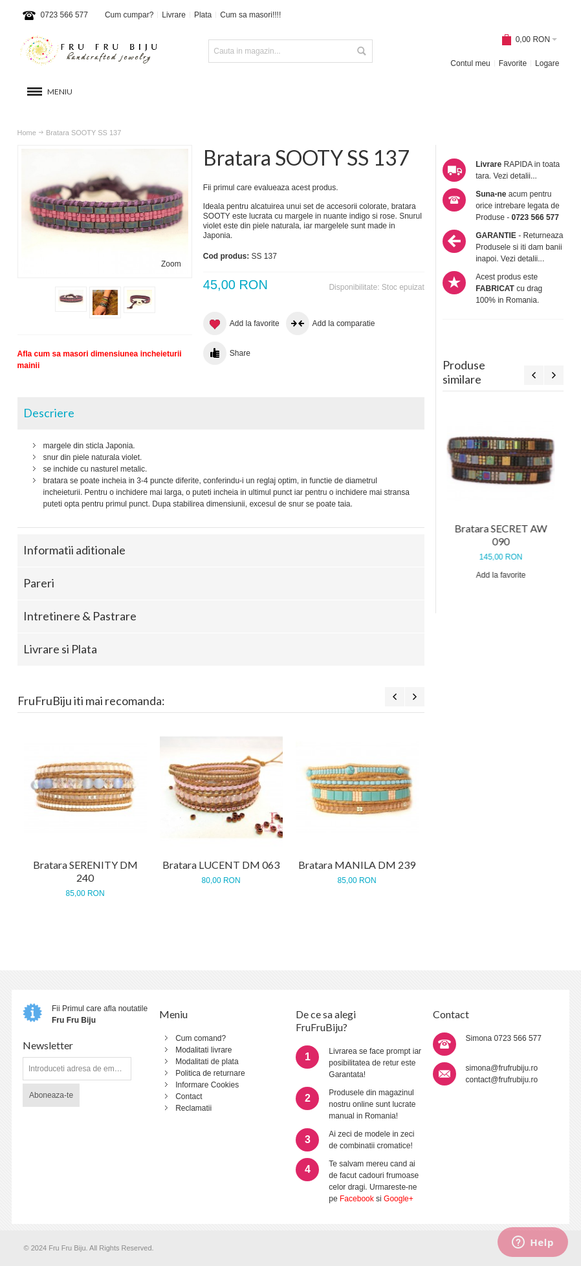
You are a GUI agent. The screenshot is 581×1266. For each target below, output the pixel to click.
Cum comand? (200, 1038)
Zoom (171, 263)
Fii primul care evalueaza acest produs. (270, 187)
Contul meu (470, 63)
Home (26, 132)
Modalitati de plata (206, 1061)
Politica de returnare (210, 1073)
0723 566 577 (64, 14)
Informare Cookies (207, 1084)
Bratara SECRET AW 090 (503, 534)
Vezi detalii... (515, 175)
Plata (203, 14)
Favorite (513, 63)
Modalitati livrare (203, 1049)
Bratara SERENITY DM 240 (85, 871)
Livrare (174, 14)
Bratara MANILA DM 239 (356, 864)
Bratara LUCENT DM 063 (221, 864)
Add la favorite (503, 575)
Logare (547, 63)
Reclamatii (193, 1108)
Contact (188, 1096)
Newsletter (48, 1045)
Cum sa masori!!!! (250, 14)
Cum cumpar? (129, 14)
